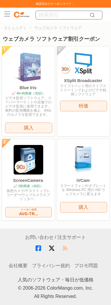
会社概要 (18, 265)
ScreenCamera (28, 180)
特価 (83, 105)
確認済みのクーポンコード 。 (55, 3)
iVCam (83, 180)
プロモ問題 (86, 265)
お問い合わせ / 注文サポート (55, 237)
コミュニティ (15, 28)
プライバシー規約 (51, 265)
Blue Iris (28, 87)
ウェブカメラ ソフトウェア (58, 28)
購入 (28, 127)
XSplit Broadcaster (83, 80)
